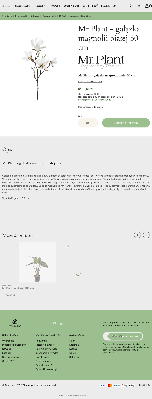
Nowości (6, 348)
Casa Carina (7, 16)
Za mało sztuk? (44, 365)
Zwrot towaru (43, 357)
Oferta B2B (8, 361)
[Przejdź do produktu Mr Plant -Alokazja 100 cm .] (37, 262)
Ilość (80, 116)
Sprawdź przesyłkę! (46, 369)
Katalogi (6, 352)
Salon (72, 340)
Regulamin (41, 340)
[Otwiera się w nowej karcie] (55, 323)
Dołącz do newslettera (125, 336)
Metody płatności (45, 344)
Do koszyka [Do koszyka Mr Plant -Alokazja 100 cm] (67, 277)
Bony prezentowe (11, 357)
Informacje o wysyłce (47, 352)
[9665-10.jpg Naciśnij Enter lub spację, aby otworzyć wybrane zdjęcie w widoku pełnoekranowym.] (38, 61)
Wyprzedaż (8, 340)
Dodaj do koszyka (126, 123)
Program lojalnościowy (14, 344)
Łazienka (74, 344)
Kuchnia (73, 348)
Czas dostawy (43, 361)
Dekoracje (35, 16)
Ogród (72, 352)
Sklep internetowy (73, 395)
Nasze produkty (21, 16)
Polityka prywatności (47, 348)
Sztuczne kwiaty (49, 16)
